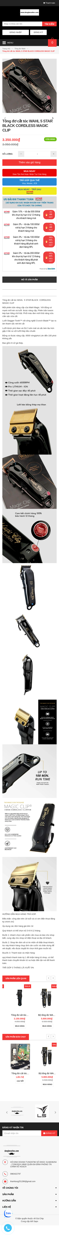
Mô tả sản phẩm (29, 293)
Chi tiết (16, 1095)
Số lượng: (7, 168)
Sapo (36, 1235)
